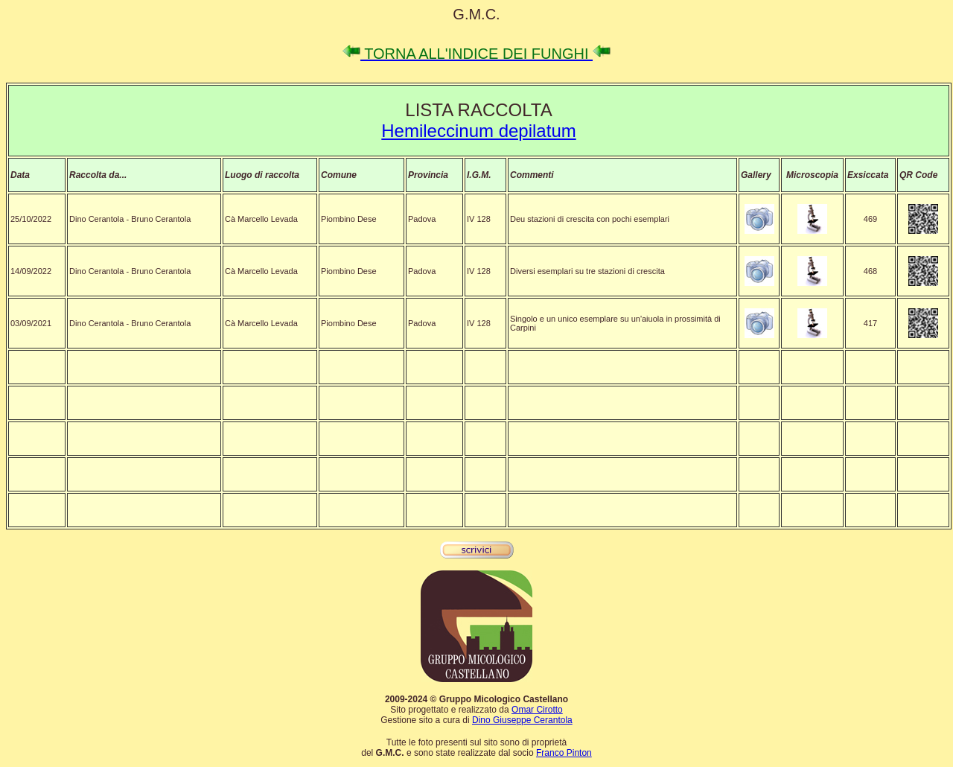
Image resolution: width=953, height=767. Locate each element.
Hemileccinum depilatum (478, 131)
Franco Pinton (564, 753)
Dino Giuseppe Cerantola (522, 720)
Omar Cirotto (537, 709)
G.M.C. (476, 14)
